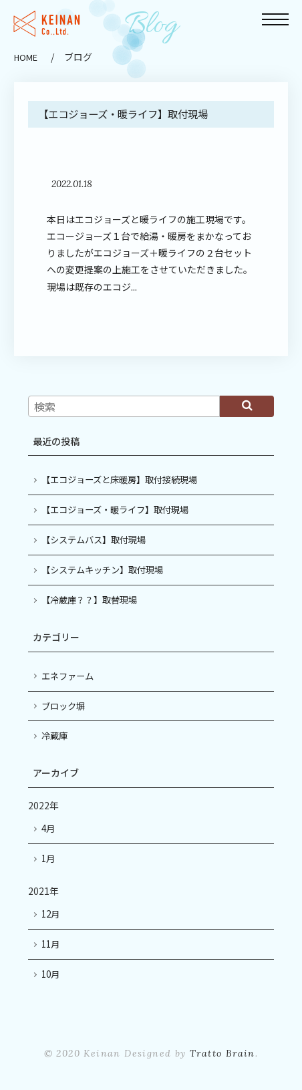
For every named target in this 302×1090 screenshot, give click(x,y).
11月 (50, 944)
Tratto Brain (222, 1053)
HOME (25, 57)
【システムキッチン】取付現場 (102, 569)
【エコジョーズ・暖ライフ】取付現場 (114, 509)
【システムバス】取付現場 (93, 539)
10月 (50, 974)
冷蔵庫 (54, 735)
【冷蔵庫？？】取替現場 (89, 599)
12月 (50, 914)
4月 (48, 828)
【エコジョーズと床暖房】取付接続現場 (119, 479)
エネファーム (67, 676)
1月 (48, 858)
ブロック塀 (63, 706)
